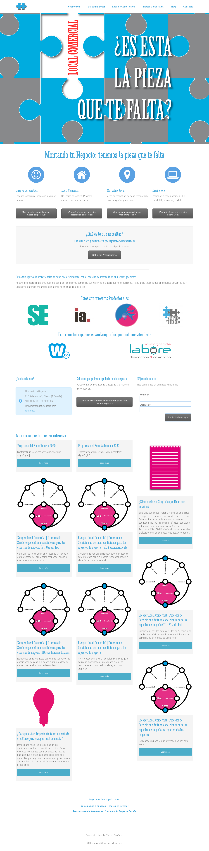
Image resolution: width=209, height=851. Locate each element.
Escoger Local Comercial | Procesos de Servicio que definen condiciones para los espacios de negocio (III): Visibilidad (163, 620)
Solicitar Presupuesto (104, 254)
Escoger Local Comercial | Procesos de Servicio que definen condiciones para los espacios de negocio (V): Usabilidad (41, 542)
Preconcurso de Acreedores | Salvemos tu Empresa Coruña (104, 811)
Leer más (43, 463)
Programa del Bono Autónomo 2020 (98, 445)
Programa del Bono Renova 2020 (36, 445)
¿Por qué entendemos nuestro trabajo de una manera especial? (104, 402)
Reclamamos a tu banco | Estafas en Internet (104, 806)
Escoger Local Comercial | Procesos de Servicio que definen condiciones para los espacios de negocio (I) (102, 647)
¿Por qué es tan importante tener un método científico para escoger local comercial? (43, 736)
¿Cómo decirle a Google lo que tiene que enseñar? (162, 504)
